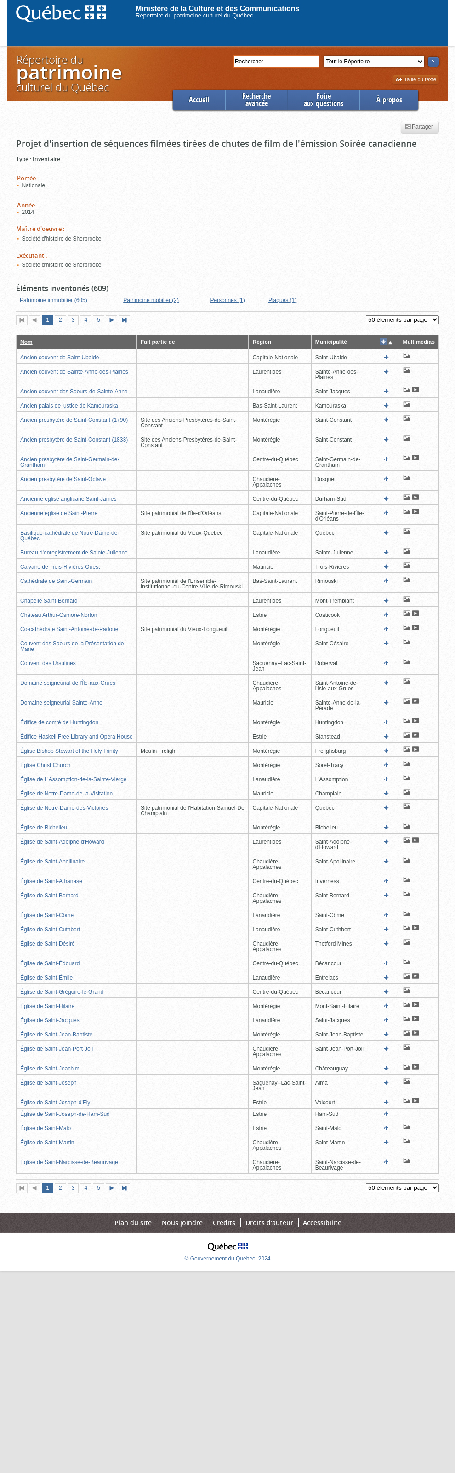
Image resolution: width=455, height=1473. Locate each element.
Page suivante (113, 321)
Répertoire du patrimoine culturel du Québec (194, 15)
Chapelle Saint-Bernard (49, 601)
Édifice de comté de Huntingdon (59, 722)
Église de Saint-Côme (47, 915)
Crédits (224, 1222)
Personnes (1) (227, 300)
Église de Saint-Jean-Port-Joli (56, 1049)
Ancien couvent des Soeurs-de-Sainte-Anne (73, 391)
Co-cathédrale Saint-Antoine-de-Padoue (69, 629)
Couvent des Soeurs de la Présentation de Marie (72, 646)
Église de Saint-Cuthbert (50, 929)
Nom (26, 342)
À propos (389, 99)
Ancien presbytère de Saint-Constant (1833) (74, 440)
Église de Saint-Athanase (51, 881)
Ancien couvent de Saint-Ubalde (59, 357)
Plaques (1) (282, 300)
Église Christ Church (45, 765)
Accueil (199, 99)
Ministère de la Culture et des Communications (218, 8)
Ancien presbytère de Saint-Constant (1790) (74, 420)
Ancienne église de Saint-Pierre (58, 513)
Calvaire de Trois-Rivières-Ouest (60, 567)
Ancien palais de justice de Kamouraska (69, 406)
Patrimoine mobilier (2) (151, 300)
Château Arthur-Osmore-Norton (58, 615)
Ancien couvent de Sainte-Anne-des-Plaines (74, 372)
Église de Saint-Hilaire (47, 1006)
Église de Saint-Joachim (50, 1068)
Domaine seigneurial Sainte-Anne (61, 703)
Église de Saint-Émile (46, 978)
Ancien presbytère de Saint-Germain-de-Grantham (69, 462)
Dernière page (126, 321)
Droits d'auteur (269, 1222)
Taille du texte (415, 80)
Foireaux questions (323, 100)
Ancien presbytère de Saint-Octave (63, 479)
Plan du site (133, 1222)
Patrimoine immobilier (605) (53, 300)
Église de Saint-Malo (45, 1128)
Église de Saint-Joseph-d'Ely (55, 1102)
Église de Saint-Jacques (50, 1020)
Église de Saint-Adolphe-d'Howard (62, 842)
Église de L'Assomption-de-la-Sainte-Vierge (73, 779)
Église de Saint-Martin (47, 1142)
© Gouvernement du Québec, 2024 (228, 1258)
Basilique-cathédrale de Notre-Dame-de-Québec (69, 536)
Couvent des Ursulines (48, 663)
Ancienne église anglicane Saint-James (68, 499)
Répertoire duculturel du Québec (68, 73)
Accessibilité (322, 1222)
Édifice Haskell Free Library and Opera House (76, 737)
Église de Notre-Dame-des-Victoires (64, 808)
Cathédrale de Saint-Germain (56, 581)
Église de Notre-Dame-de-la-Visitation (66, 793)
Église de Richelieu (43, 827)
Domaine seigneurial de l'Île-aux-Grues (67, 683)
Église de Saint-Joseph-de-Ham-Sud (65, 1114)
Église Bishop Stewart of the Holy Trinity (69, 751)
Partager (419, 127)
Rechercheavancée (256, 100)
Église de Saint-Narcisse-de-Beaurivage (69, 1162)
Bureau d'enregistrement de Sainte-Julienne (74, 552)
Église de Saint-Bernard (49, 895)
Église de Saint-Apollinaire (52, 861)
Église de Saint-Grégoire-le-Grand (61, 992)
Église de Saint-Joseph (48, 1083)
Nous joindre (182, 1222)
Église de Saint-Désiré (47, 944)
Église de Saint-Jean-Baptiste (56, 1034)
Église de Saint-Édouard (50, 963)
